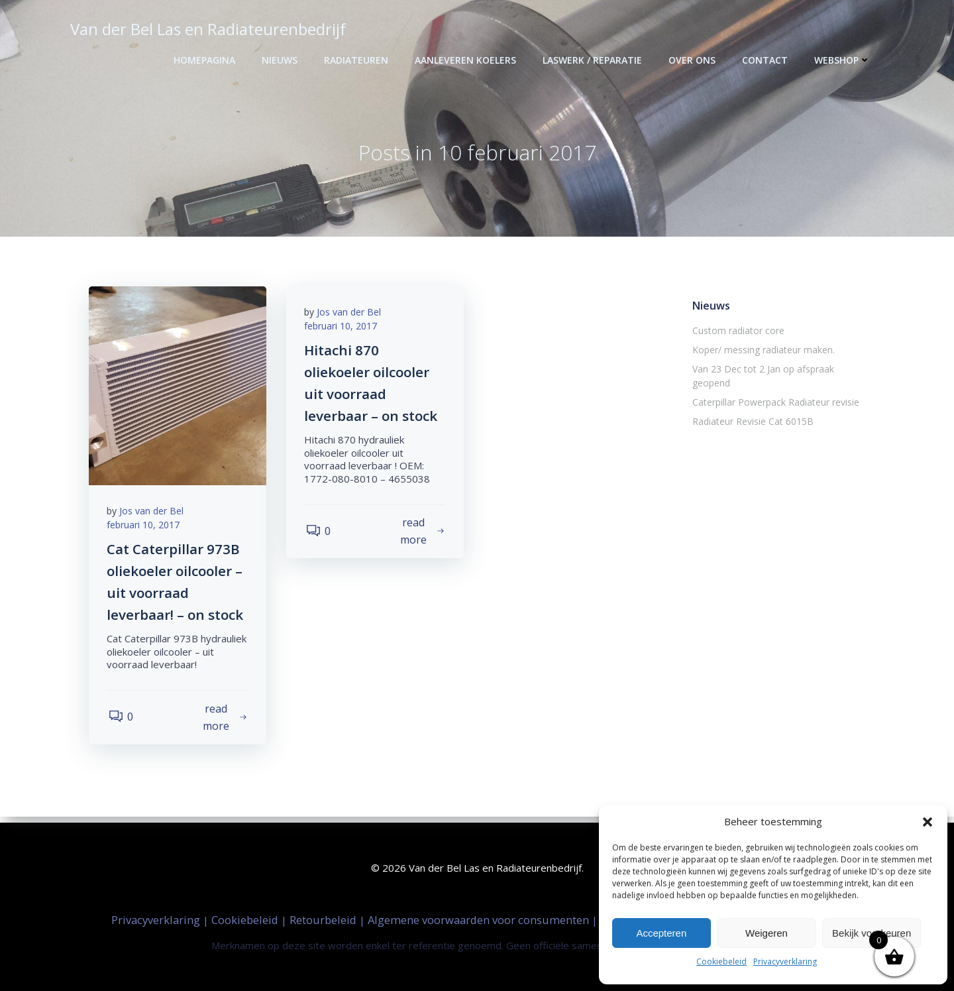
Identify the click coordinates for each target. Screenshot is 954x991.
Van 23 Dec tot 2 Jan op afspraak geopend (782, 370)
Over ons (693, 60)
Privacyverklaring (785, 961)
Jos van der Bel (153, 514)
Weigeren (766, 933)
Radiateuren (357, 60)
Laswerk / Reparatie (593, 60)
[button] (927, 822)
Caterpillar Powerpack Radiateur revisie (774, 389)
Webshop (844, 60)
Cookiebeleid (721, 961)
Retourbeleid (324, 919)
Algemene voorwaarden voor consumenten (480, 919)
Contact (766, 60)
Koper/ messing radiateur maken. (762, 351)
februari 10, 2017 (145, 528)
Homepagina (206, 60)
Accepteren (661, 933)
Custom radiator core (737, 331)
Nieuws (281, 60)
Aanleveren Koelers (466, 60)
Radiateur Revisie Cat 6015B (751, 408)
